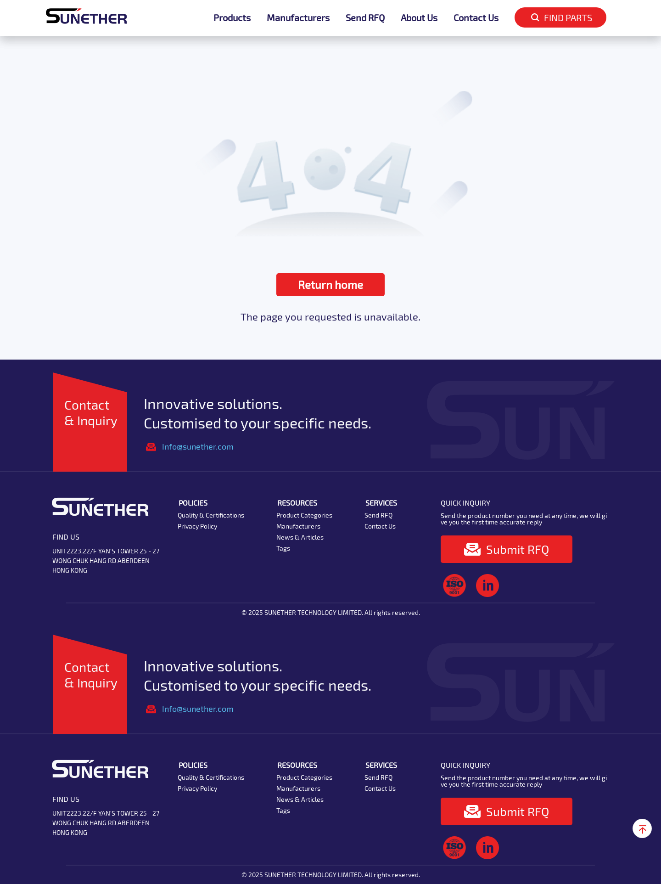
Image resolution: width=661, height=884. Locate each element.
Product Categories (304, 515)
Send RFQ (365, 17)
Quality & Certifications (211, 515)
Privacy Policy (197, 526)
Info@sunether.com (198, 446)
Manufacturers (298, 17)
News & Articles (300, 537)
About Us (419, 17)
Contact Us (476, 17)
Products (232, 17)
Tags (283, 548)
